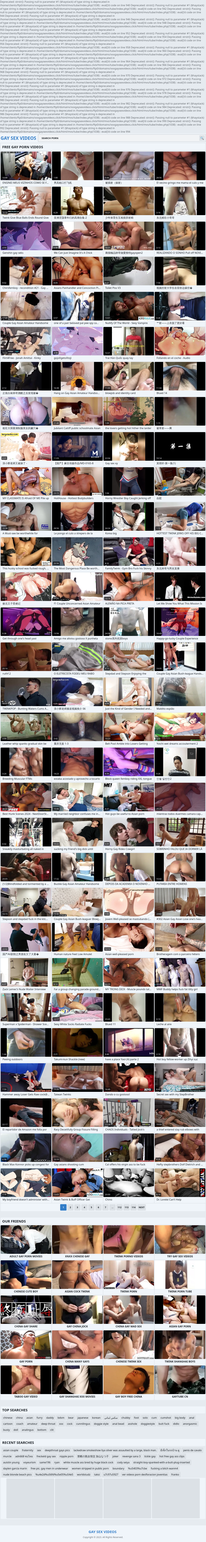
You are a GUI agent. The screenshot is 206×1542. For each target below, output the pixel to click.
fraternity (27, 1450)
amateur (32, 1424)
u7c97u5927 (111, 1474)
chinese (7, 1417)
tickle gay (150, 1456)
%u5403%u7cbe (137, 1468)
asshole (132, 1424)
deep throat (48, 1424)
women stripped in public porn (90, 1468)
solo (145, 1417)
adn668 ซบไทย (24, 1456)
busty (6, 1430)
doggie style (101, 1424)
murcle (7, 1456)
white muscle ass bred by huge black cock (88, 1462)
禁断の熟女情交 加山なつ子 (93, 1456)
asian (29, 1417)
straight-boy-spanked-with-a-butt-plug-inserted (161, 1462)
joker (115, 1456)
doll (16, 1430)
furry (40, 1417)
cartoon (7, 1424)
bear (71, 1417)
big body (180, 1417)
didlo (176, 1424)
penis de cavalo (192, 1450)
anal (191, 1417)
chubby (125, 1417)
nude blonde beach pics (17, 1474)
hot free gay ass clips (171, 1456)
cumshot (166, 1417)
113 (126, 1207)
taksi (97, 1474)
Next (142, 1207)
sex (39, 1450)
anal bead (118, 1424)
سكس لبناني (111, 1417)
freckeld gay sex (46, 1456)
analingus (28, 1430)
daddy (50, 1417)
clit (52, 1430)
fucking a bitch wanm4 (164, 1468)
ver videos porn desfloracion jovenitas (144, 1474)
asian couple (10, 1450)
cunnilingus (83, 1424)
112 (119, 1207)
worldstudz (83, 1474)
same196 (45, 1462)
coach (19, 1424)
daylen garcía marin (15, 1468)
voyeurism (29, 1462)
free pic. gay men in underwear (49, 1468)
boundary (118, 1468)
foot (136, 1417)
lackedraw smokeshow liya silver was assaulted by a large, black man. (115, 1450)
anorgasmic (190, 1424)
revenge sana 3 (131, 1456)
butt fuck (164, 1424)
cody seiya (123, 1462)
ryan (57, 1462)
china (19, 1417)
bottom (41, 1430)
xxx (61, 1424)
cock (69, 1424)
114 (133, 1207)
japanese (83, 1417)
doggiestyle (148, 1424)
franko (175, 1474)
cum (154, 1417)
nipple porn (66, 1456)
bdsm (61, 1417)
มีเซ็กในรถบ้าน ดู (169, 1450)
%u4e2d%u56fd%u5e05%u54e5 (54, 1474)
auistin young (11, 1462)
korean (96, 1417)
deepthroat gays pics (57, 1450)
